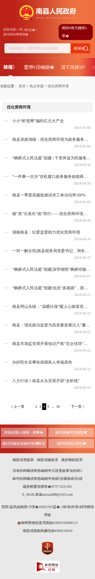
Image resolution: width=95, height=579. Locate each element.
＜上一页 (17, 406)
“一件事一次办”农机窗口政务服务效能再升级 (51, 176)
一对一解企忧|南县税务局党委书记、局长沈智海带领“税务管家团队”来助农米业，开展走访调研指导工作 (51, 251)
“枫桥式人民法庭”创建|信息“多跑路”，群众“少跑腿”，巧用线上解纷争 (51, 288)
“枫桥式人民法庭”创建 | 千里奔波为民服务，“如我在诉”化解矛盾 (51, 158)
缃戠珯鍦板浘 (47, 460)
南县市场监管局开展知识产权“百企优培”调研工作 (51, 343)
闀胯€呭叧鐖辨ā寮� (74, 32)
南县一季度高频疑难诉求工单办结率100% (48, 195)
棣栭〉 (10, 67)
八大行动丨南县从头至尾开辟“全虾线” (46, 381)
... (52, 406)
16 (58, 406)
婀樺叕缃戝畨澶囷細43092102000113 (47, 523)
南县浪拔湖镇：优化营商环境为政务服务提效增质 (51, 139)
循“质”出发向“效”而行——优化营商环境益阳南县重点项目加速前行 (51, 213)
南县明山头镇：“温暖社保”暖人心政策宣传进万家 (51, 306)
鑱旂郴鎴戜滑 (72, 460)
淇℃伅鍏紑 (73, 67)
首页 (22, 86)
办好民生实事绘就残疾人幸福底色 (42, 362)
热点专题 (37, 86)
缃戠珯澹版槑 (23, 460)
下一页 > (78, 406)
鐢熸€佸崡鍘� (39, 67)
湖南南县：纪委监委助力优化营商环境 (46, 232)
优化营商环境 (58, 86)
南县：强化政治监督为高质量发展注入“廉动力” (51, 325)
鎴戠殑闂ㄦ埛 (12, 29)
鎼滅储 (79, 48)
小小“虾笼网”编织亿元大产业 (38, 121)
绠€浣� (29, 30)
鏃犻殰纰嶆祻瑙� (15, 34)
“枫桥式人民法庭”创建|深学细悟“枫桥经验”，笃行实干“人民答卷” (51, 269)
